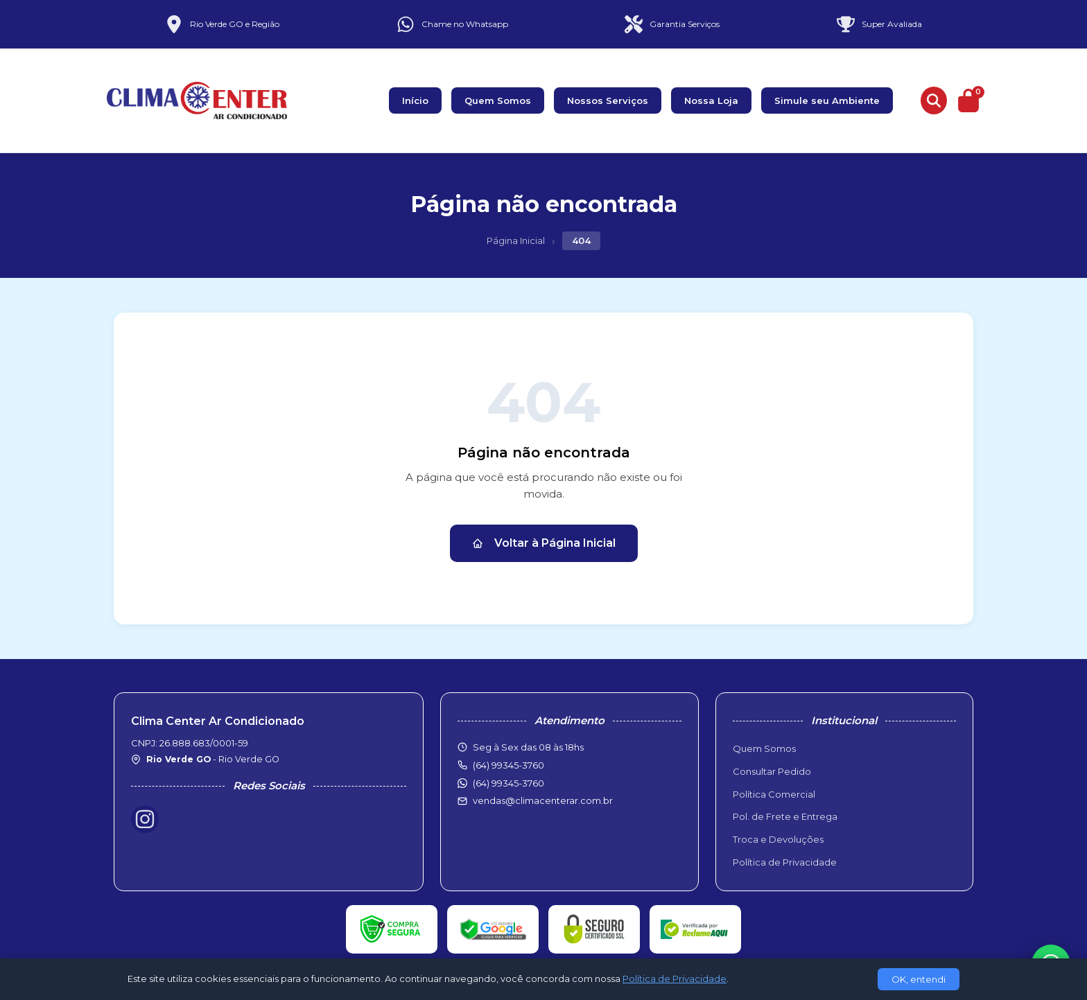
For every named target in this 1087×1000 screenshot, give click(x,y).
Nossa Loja (711, 100)
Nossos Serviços (607, 100)
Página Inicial (516, 240)
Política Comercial (774, 794)
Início (415, 100)
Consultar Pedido (772, 771)
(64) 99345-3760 (508, 783)
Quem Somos (497, 100)
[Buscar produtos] (934, 100)
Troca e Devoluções (778, 839)
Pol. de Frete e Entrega (785, 816)
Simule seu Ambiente (827, 100)
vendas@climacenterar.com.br (543, 800)
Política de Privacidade (785, 862)
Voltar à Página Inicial (544, 543)
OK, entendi (919, 979)
